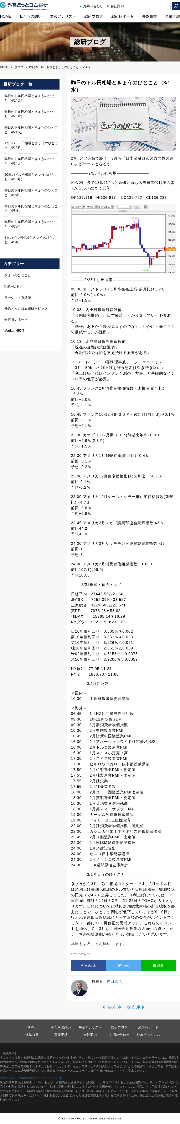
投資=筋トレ (13, 286)
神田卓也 (114, 981)
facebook (88, 965)
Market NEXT (14, 330)
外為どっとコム (148, 1035)
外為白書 (149, 16)
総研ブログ (93, 16)
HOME (5, 16)
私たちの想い (30, 16)
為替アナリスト (63, 16)
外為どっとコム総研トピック (26, 308)
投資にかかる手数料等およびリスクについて (29, 1078)
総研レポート (122, 16)
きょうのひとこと (17, 275)
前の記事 (113, 1007)
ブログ (19, 67)
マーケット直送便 (17, 297)
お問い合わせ (93, 6)
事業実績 (172, 16)
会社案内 (117, 6)
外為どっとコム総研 (24, 6)
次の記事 (132, 1007)
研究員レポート (16, 319)
